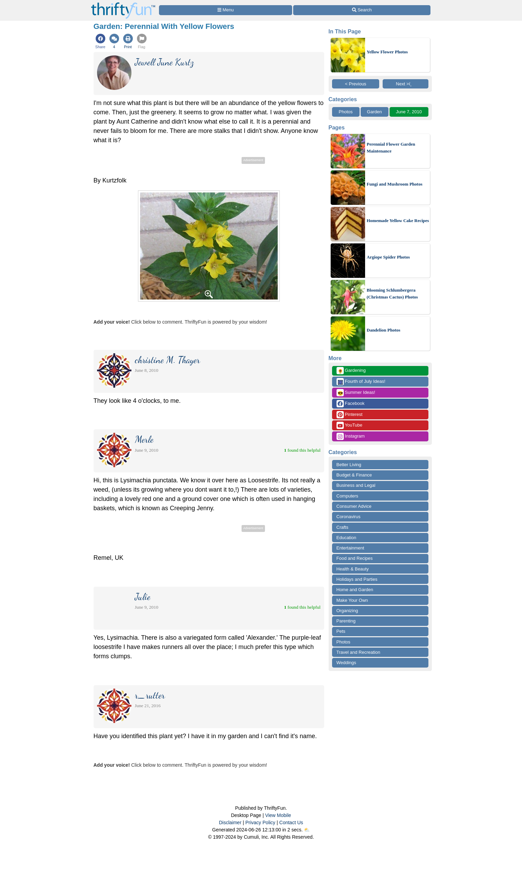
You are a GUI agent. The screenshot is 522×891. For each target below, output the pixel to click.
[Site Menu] (225, 10)
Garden (374, 111)
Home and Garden (355, 589)
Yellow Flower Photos (387, 51)
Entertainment (350, 548)
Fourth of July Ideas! (361, 381)
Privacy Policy (260, 822)
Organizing (347, 610)
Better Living (349, 464)
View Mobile (278, 815)
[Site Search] (361, 10)
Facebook (351, 403)
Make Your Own (352, 600)
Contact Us (291, 822)
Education (346, 537)
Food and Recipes (355, 558)
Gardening (351, 370)
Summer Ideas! (356, 392)
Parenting (346, 620)
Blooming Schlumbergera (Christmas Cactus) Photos (392, 293)
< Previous (355, 83)
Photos (345, 111)
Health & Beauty (353, 569)
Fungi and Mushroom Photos (395, 184)
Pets (341, 631)
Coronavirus (349, 516)
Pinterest (350, 414)
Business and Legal (356, 485)
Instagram (351, 436)
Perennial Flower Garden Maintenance (391, 147)
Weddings (346, 662)
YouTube (349, 425)
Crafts (343, 527)
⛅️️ (307, 829)
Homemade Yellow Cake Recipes (398, 220)
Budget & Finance (354, 475)
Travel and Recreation (358, 652)
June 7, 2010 (409, 111)
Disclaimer (230, 822)
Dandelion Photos (384, 330)
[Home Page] (123, 4)
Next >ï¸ (405, 83)
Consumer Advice (354, 506)
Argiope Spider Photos (388, 257)
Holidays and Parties (357, 579)
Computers (348, 496)
